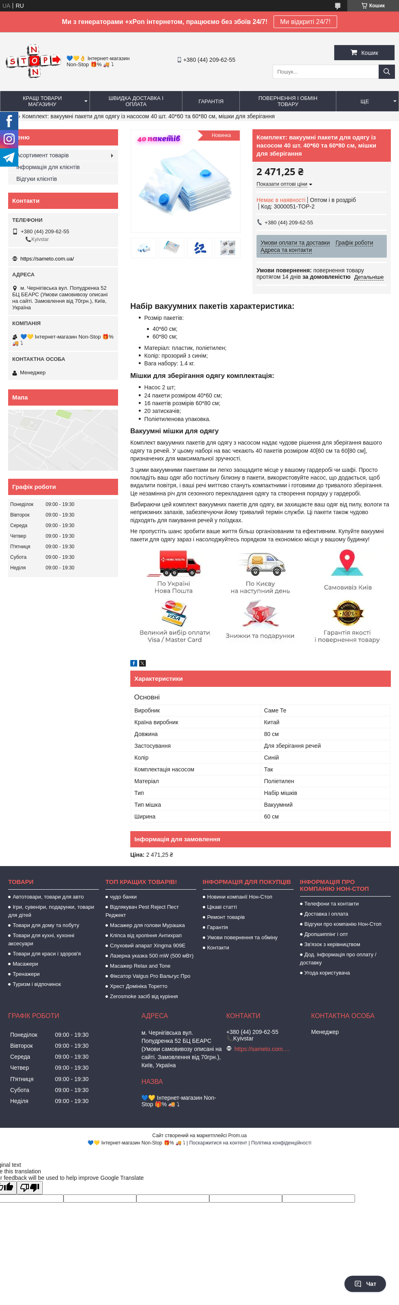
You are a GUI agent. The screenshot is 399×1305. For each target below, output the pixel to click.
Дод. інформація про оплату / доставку (338, 958)
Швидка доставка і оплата (136, 101)
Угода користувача (327, 973)
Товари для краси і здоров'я (47, 954)
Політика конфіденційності (281, 1143)
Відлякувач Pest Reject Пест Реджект (142, 911)
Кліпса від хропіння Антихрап (146, 935)
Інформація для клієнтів (48, 167)
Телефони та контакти (332, 904)
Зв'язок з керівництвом (332, 944)
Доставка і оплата (327, 914)
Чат (365, 1284)
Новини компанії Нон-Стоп (239, 897)
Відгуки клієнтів (36, 179)
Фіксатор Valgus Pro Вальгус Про (150, 976)
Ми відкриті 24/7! (305, 21)
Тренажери (26, 974)
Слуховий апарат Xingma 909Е (147, 945)
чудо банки (123, 897)
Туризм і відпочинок (37, 984)
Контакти (218, 948)
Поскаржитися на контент (218, 1143)
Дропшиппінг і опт (326, 934)
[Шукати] (387, 72)
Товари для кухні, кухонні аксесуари (41, 939)
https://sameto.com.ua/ (47, 259)
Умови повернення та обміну (242, 937)
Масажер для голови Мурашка (147, 925)
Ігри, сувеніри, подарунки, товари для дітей (51, 911)
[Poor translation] (30, 1187)
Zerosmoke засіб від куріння (144, 996)
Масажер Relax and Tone (140, 966)
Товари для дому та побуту (46, 925)
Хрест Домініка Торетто (138, 986)
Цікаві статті (222, 907)
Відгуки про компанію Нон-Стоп (343, 924)
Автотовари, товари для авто (48, 897)
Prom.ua (237, 1135)
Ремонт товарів (226, 917)
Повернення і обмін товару (288, 101)
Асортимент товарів (42, 155)
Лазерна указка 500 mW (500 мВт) (151, 956)
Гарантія (211, 101)
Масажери (25, 964)
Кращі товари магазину (42, 101)
